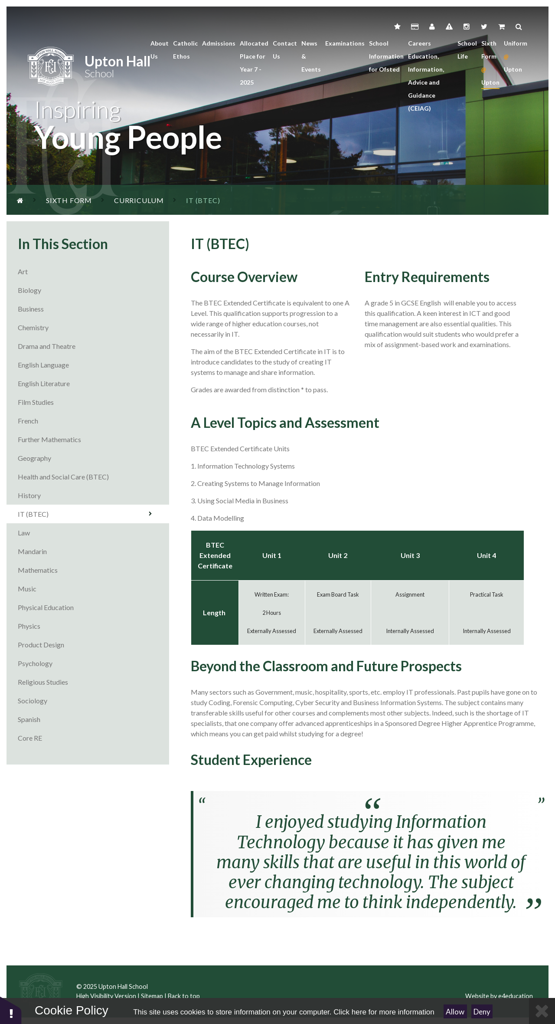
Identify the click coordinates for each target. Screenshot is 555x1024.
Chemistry (93, 327)
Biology (93, 290)
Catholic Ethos (185, 49)
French (93, 421)
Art (93, 271)
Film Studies (93, 402)
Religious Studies (93, 682)
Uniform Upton (515, 56)
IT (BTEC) (85, 514)
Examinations (345, 43)
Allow (455, 1011)
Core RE (93, 738)
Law (93, 532)
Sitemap (152, 996)
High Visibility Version (106, 996)
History (93, 495)
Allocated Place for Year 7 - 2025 (254, 62)
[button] (11, 1010)
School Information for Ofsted (386, 56)
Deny (481, 1011)
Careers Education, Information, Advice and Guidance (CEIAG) (426, 75)
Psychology (93, 663)
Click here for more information (383, 1012)
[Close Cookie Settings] (542, 1011)
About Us (159, 49)
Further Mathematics (93, 439)
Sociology (93, 700)
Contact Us (285, 49)
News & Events (311, 56)
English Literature (93, 383)
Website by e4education (499, 996)
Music (93, 588)
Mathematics (93, 570)
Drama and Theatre (93, 346)
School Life (467, 49)
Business (93, 309)
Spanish (93, 719)
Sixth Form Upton (490, 62)
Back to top (184, 996)
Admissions (218, 43)
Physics (93, 626)
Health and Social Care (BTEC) (93, 477)
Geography (93, 458)
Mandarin (93, 551)
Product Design (93, 644)
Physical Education (93, 607)
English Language (93, 365)
